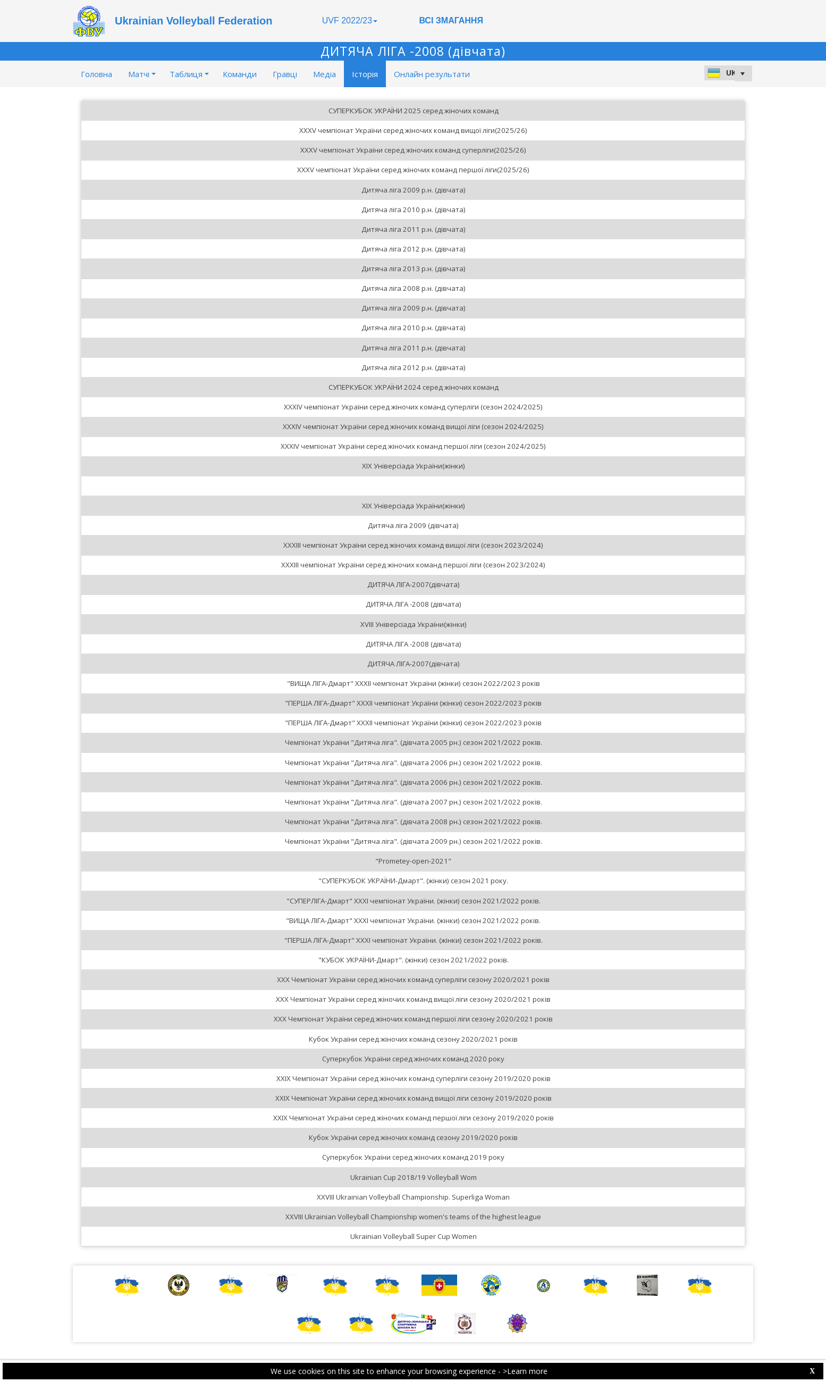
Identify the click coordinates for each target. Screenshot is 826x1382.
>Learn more (525, 1371)
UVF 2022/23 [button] (349, 20)
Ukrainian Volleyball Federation (193, 21)
